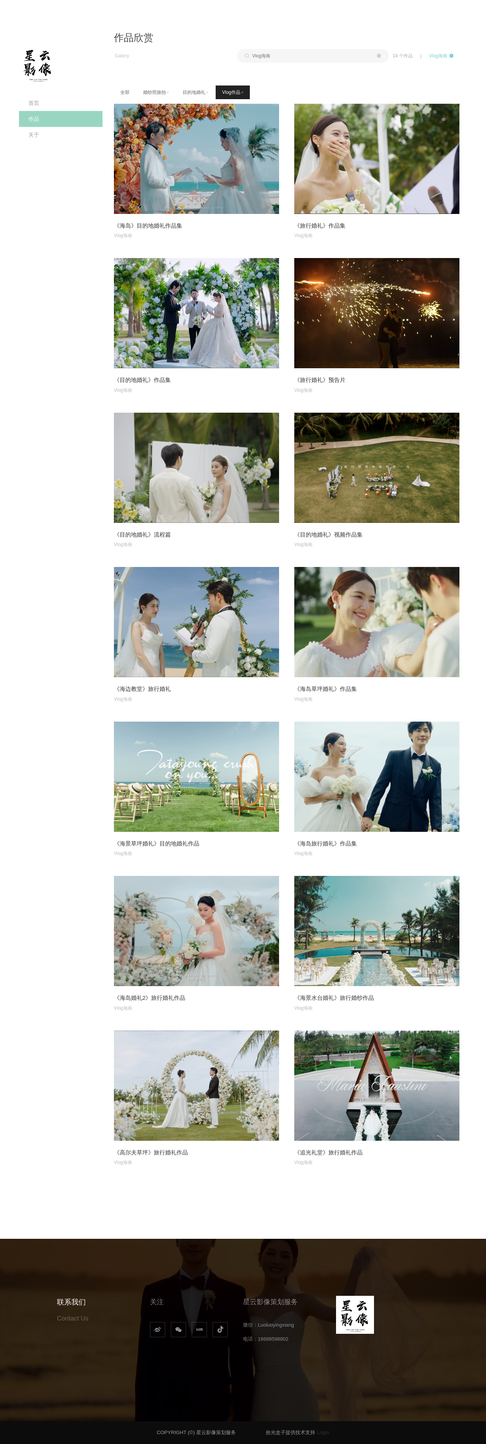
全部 (124, 92)
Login (323, 1432)
